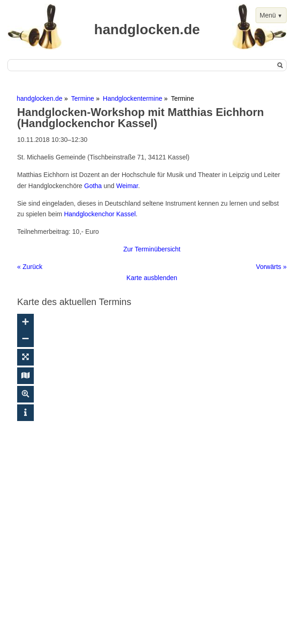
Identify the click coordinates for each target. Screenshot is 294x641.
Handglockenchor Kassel (100, 214)
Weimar (127, 185)
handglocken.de (40, 98)
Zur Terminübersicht (151, 249)
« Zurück (29, 266)
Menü (268, 15)
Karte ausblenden (151, 277)
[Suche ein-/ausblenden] (25, 394)
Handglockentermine (132, 98)
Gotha (93, 185)
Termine (82, 98)
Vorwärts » (271, 266)
